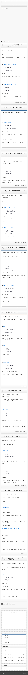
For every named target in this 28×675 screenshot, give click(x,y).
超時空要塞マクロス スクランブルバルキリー (11, 574)
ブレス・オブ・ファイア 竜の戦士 (9, 207)
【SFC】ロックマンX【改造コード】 (12, 436)
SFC (25, 102)
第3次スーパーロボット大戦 (8, 264)
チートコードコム (6, 2)
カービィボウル (6, 507)
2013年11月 (6, 635)
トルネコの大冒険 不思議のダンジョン (10, 84)
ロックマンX (5, 450)
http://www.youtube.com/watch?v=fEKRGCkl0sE (11, 528)
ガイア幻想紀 (5, 409)
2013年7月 (5, 642)
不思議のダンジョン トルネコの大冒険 (10, 64)
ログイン (5, 668)
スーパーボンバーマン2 (7, 122)
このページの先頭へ (23, 673)
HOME (2, 8)
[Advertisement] (14, 24)
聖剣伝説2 (5, 326)
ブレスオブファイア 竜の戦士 (8, 227)
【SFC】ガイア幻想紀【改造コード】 (12, 391)
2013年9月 (5, 639)
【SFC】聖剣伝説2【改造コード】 (11, 312)
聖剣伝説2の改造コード (7, 362)
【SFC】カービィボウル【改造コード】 (12, 490)
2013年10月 (6, 637)
